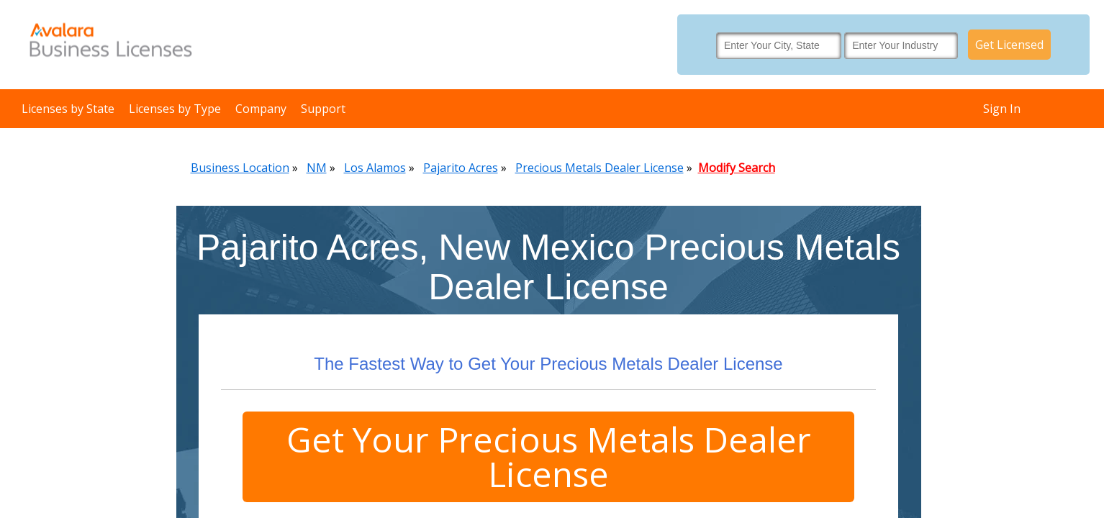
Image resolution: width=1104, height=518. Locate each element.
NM (317, 168)
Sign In (1002, 109)
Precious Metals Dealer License (599, 168)
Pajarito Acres (460, 168)
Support (323, 109)
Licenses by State (68, 109)
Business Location (240, 168)
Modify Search (736, 168)
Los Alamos (375, 168)
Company (260, 109)
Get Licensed (1009, 45)
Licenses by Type (175, 109)
